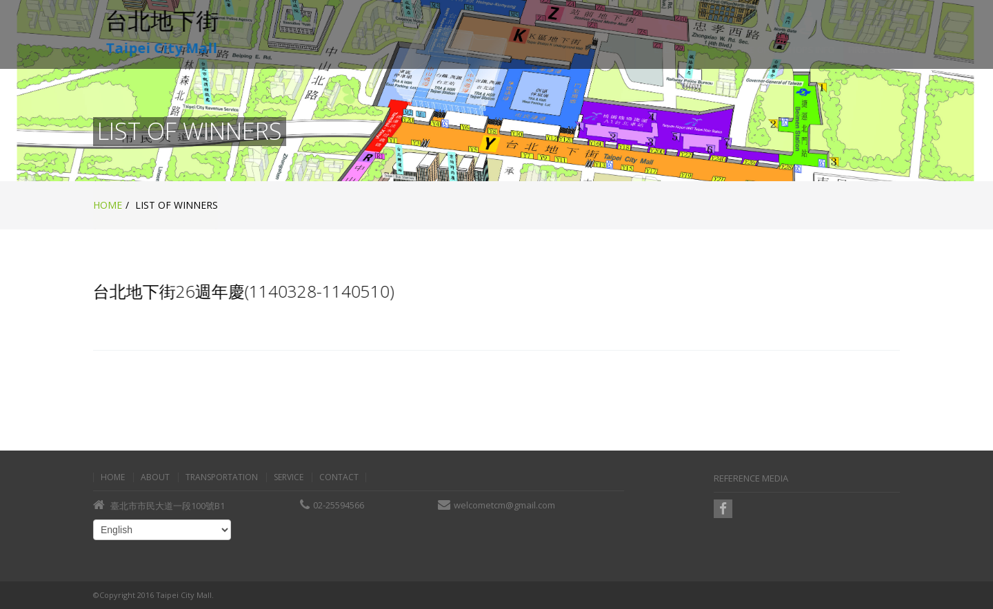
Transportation (221, 477)
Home (107, 204)
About (155, 477)
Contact (339, 477)
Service (288, 477)
